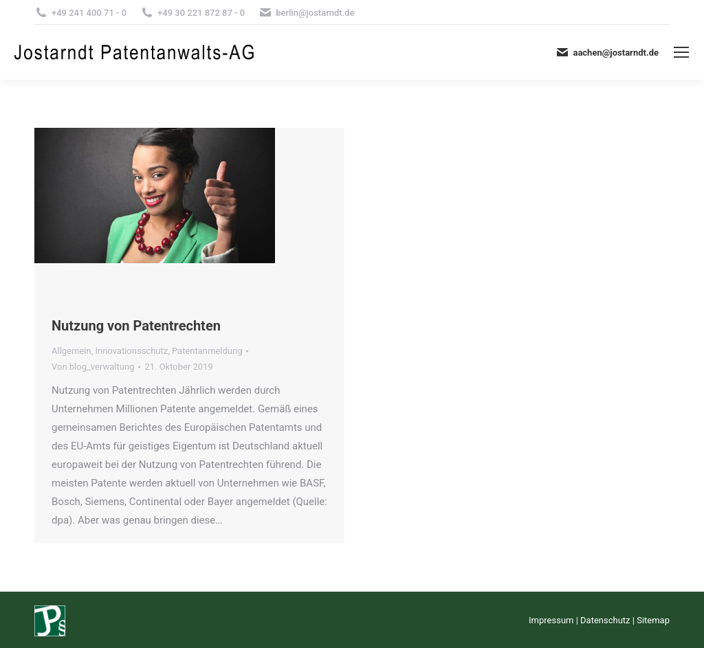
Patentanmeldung (207, 351)
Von (93, 366)
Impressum (551, 620)
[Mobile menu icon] (681, 52)
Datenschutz (605, 620)
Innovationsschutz (131, 351)
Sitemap (653, 620)
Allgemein (71, 351)
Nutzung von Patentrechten (136, 325)
